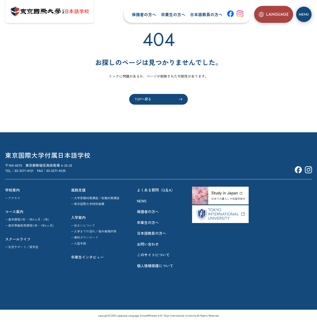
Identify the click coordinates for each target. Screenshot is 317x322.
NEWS (142, 201)
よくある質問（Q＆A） (156, 190)
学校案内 (12, 190)
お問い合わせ (148, 244)
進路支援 (78, 190)
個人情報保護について (155, 265)
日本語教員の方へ (206, 14)
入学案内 (78, 217)
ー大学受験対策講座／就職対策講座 (95, 198)
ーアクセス (12, 198)
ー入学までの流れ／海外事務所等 (93, 231)
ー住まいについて (83, 225)
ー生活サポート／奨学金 (21, 247)
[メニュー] (304, 14)
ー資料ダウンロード (84, 237)
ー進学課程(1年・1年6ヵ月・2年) (27, 219)
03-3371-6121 (24, 170)
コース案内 (14, 211)
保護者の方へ (144, 14)
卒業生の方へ (173, 14)
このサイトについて (153, 255)
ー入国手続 (78, 243)
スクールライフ (18, 239)
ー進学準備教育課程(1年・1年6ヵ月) (29, 225)
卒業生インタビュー (87, 257)
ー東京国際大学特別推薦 (87, 204)
